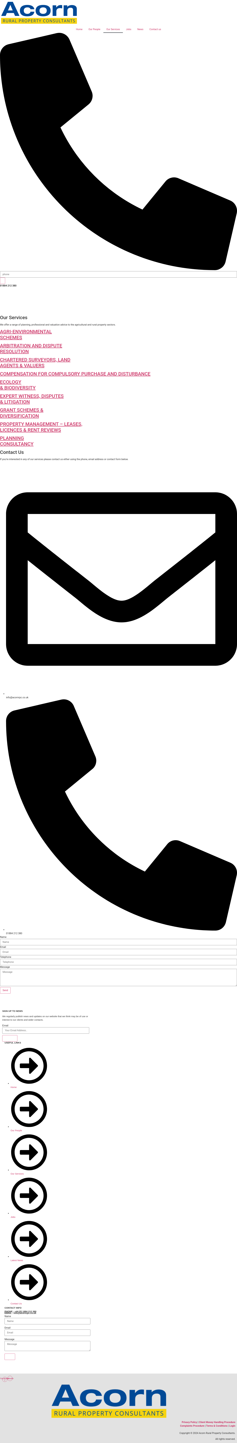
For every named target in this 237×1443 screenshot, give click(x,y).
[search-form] (118, 274)
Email (3, 947)
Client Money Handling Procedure (217, 1422)
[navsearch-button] (118, 269)
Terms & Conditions (216, 1425)
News (140, 29)
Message (5, 967)
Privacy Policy (189, 1422)
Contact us (155, 29)
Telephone (5, 957)
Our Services (113, 29)
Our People (94, 29)
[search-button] (2, 281)
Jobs (128, 29)
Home (79, 29)
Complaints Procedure (192, 1425)
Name (3, 937)
